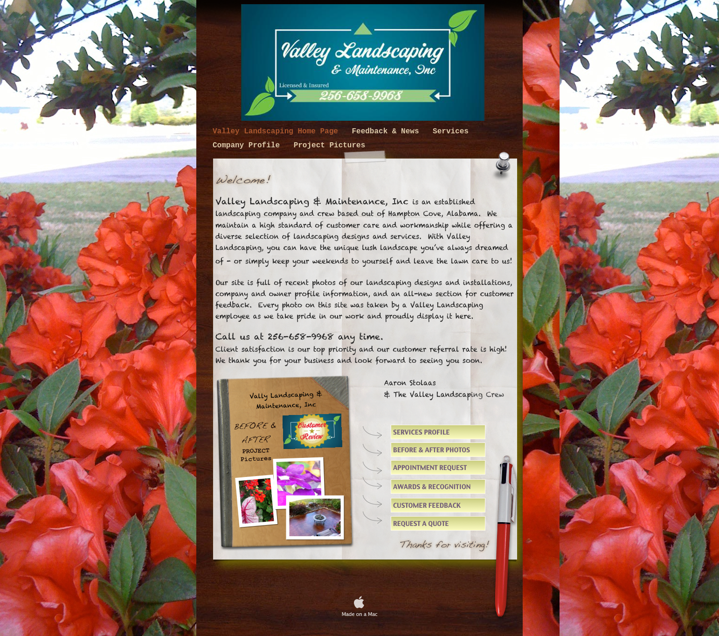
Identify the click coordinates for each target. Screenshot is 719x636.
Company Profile (248, 145)
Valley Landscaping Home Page (277, 131)
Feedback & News (387, 131)
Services (451, 131)
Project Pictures (330, 145)
